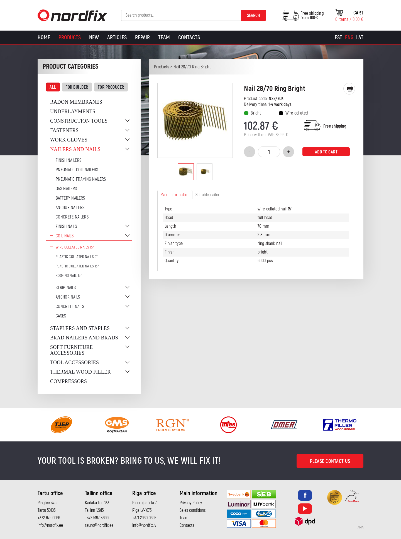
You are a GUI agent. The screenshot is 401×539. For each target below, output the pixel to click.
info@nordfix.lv (144, 525)
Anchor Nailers (70, 207)
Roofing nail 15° (69, 275)
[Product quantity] (269, 151)
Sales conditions (193, 510)
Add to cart (326, 152)
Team (164, 37)
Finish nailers (68, 160)
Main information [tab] (174, 195)
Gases (61, 316)
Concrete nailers (72, 217)
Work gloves (68, 140)
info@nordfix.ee (50, 525)
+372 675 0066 (49, 518)
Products (69, 37)
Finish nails (66, 226)
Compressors (68, 381)
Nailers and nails (75, 149)
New (94, 37)
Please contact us (330, 461)
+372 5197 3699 (97, 518)
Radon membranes (76, 102)
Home (44, 37)
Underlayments (72, 111)
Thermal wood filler (80, 372)
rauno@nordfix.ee (99, 525)
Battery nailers (70, 198)
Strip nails (66, 287)
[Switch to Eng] (349, 37)
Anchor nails (68, 297)
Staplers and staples (80, 328)
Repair (142, 37)
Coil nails (65, 236)
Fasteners (64, 130)
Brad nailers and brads (84, 338)
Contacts (189, 37)
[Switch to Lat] (359, 37)
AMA (360, 527)
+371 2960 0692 (144, 518)
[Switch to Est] (338, 37)
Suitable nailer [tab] (207, 195)
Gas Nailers (66, 189)
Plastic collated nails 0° (77, 256)
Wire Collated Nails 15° (75, 247)
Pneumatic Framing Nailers (81, 179)
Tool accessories (74, 362)
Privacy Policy (191, 503)
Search (253, 15)
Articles (117, 37)
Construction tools (78, 121)
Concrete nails (70, 306)
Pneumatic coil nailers (77, 170)
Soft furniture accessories (71, 350)
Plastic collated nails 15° (77, 266)
